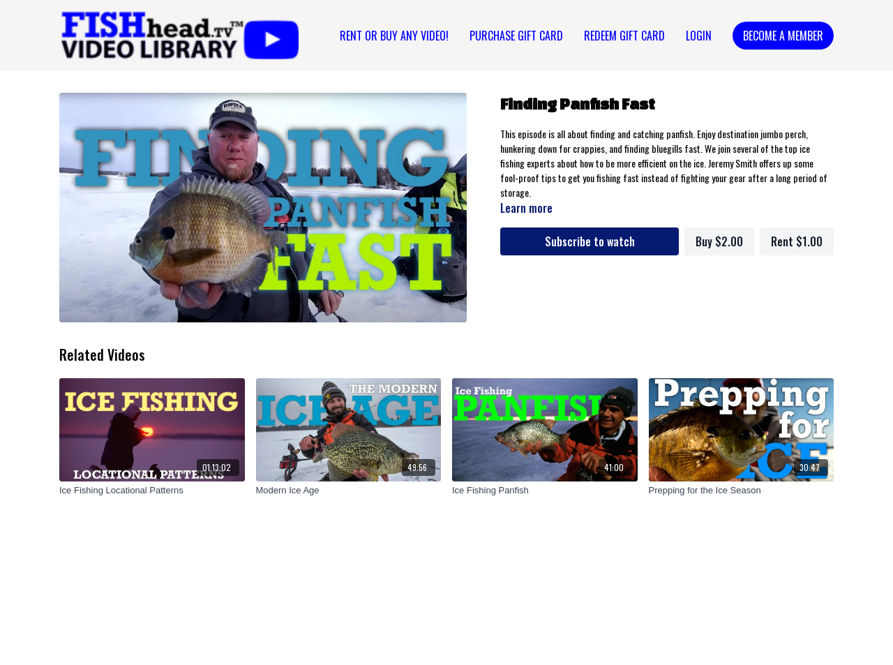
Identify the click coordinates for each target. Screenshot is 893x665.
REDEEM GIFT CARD (624, 35)
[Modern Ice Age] (349, 491)
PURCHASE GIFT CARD (516, 35)
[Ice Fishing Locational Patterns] (152, 491)
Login (699, 35)
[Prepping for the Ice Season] (741, 491)
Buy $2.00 (719, 241)
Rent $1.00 (797, 241)
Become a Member (783, 35)
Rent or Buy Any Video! (394, 35)
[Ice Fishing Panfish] (545, 491)
